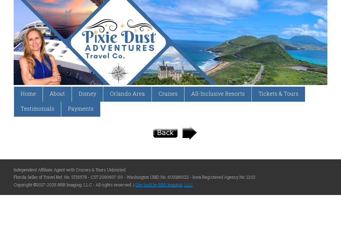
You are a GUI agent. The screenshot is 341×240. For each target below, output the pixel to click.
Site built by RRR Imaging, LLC (164, 184)
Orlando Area (127, 93)
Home (28, 93)
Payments (81, 108)
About (57, 93)
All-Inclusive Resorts (218, 93)
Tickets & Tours (278, 93)
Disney (87, 93)
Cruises (168, 93)
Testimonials (37, 108)
